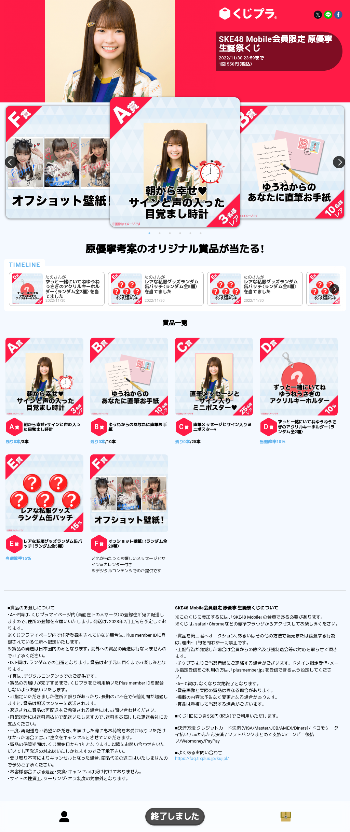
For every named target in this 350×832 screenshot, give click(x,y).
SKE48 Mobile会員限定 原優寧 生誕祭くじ (247, 13)
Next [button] (335, 162)
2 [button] (159, 233)
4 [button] (180, 233)
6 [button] (200, 233)
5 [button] (190, 233)
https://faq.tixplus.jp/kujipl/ (202, 758)
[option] (175, 162)
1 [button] (149, 233)
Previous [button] (15, 162)
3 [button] (169, 233)
